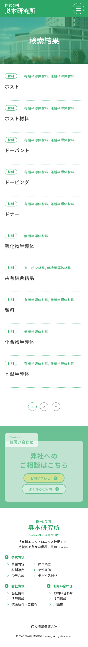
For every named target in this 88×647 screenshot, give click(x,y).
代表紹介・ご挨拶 (24, 604)
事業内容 (17, 564)
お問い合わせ (40, 479)
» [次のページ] (55, 406)
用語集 (58, 604)
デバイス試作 (47, 575)
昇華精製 (44, 564)
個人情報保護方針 (44, 626)
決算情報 (17, 598)
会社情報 (17, 593)
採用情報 (60, 598)
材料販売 (17, 569)
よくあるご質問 (40, 489)
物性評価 (44, 569)
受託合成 (17, 575)
